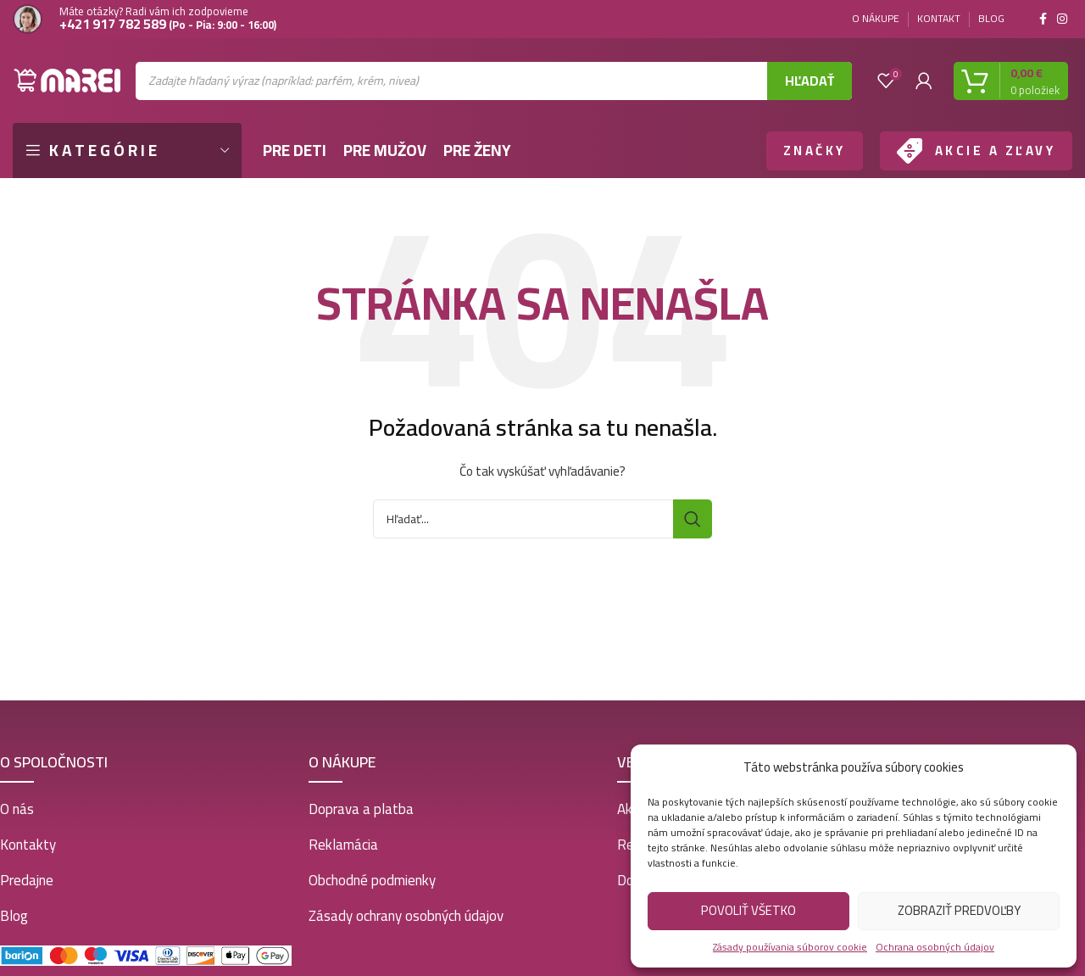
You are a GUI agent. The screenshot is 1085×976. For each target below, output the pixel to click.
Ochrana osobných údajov (935, 947)
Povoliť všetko (748, 910)
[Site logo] (68, 80)
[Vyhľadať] (542, 518)
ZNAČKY (814, 150)
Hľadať (809, 80)
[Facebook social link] (1043, 19)
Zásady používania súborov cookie (790, 947)
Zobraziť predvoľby (959, 910)
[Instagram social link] (1062, 19)
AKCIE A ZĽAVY (995, 150)
